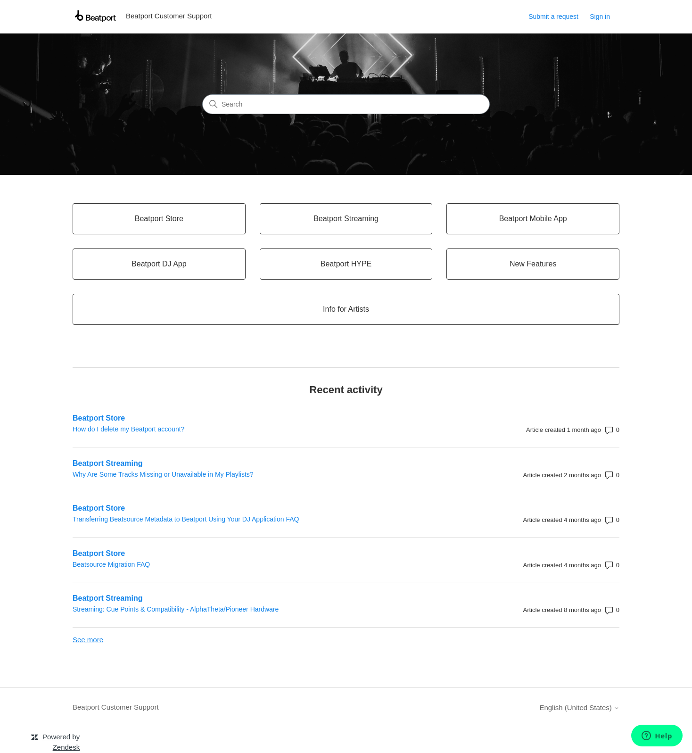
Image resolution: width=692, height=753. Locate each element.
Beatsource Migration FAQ (111, 564)
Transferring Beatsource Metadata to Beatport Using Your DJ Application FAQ (186, 519)
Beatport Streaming (107, 463)
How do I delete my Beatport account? (128, 429)
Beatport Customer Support (116, 707)
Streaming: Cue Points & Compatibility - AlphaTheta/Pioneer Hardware (176, 609)
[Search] (346, 104)
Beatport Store (99, 418)
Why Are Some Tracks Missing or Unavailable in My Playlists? (163, 474)
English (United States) (579, 707)
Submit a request (553, 16)
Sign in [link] (600, 16)
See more (88, 640)
